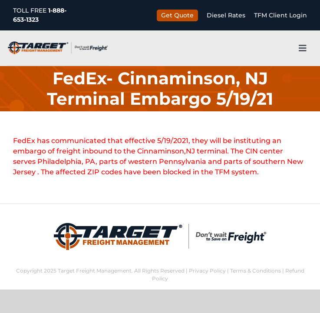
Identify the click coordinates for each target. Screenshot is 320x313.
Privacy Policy (207, 270)
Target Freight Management (95, 270)
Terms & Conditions (255, 270)
